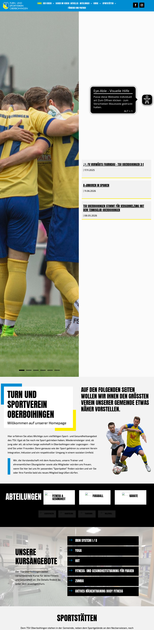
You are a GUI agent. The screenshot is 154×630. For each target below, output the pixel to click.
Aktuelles (74, 3)
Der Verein (47, 3)
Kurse (96, 3)
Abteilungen (84, 3)
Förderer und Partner (77, 8)
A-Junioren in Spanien (96, 185)
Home (39, 3)
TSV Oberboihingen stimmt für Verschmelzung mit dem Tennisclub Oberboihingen (113, 208)
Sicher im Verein (62, 3)
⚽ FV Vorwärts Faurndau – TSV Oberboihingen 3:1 (113, 164)
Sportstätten (108, 3)
